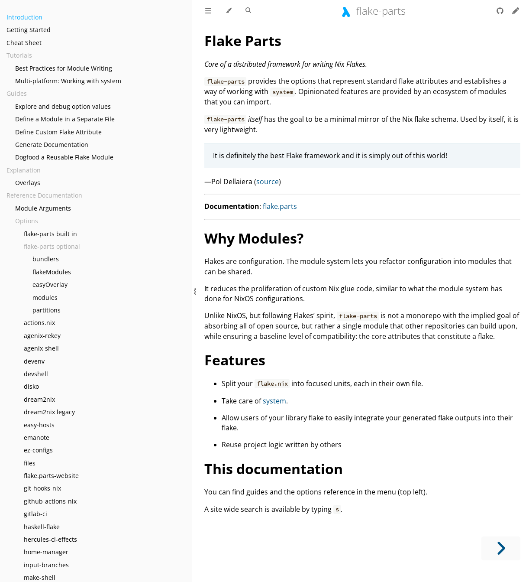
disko (31, 386)
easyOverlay (50, 284)
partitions (46, 310)
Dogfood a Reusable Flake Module (64, 157)
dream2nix (39, 399)
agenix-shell (41, 348)
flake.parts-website (51, 475)
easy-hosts (39, 425)
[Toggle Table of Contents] (208, 11)
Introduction (24, 17)
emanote (36, 437)
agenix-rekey (42, 336)
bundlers (45, 259)
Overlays (27, 183)
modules (45, 297)
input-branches (46, 565)
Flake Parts (242, 40)
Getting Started (28, 30)
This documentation (273, 468)
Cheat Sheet (24, 43)
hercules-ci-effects (50, 539)
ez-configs (38, 450)
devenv (34, 361)
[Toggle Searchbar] (248, 11)
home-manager (46, 552)
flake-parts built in (50, 234)
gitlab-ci (35, 514)
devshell (36, 374)
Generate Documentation (51, 144)
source (267, 181)
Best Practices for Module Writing (63, 68)
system (274, 401)
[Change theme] (228, 11)
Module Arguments (43, 208)
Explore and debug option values (63, 106)
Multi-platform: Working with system (68, 81)
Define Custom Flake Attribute (58, 132)
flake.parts (280, 206)
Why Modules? (253, 238)
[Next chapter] (500, 548)
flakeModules (51, 272)
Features (234, 360)
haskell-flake (42, 527)
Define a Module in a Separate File (65, 119)
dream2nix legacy (49, 412)
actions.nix (39, 323)
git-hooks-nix (42, 488)
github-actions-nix (50, 501)
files (29, 463)
